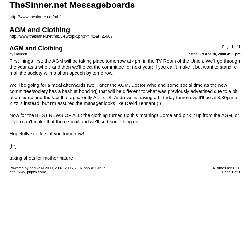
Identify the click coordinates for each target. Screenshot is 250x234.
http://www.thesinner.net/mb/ (34, 17)
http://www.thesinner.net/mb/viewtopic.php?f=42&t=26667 (61, 36)
